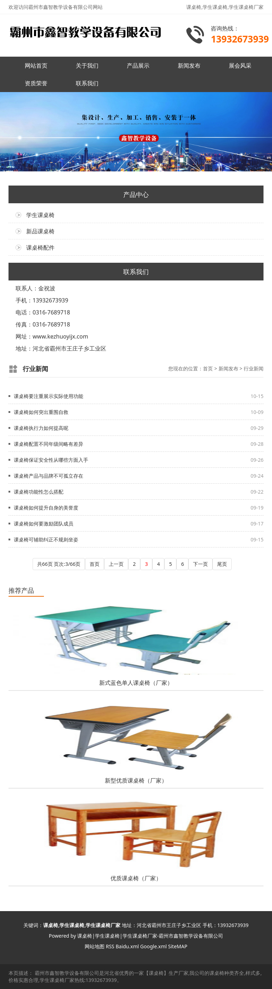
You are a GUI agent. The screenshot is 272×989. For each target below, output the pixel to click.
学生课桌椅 (40, 215)
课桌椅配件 (40, 247)
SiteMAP (177, 946)
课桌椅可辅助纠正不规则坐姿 (46, 539)
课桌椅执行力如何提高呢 (41, 428)
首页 (208, 368)
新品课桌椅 (40, 231)
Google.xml (153, 946)
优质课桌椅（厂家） (136, 878)
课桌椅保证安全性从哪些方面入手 (51, 459)
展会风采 (240, 65)
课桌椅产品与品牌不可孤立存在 (48, 475)
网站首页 (36, 65)
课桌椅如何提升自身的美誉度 (46, 507)
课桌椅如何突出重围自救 (41, 412)
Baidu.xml (127, 946)
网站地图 (94, 946)
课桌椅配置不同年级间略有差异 (48, 443)
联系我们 (87, 83)
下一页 (200, 564)
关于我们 (87, 65)
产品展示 (138, 65)
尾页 (222, 564)
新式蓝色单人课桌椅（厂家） (136, 683)
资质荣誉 (36, 83)
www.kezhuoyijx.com (60, 336)
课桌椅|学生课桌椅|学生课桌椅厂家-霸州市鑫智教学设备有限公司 (150, 935)
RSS (110, 946)
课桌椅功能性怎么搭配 (38, 491)
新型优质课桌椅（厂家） (136, 780)
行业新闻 (254, 368)
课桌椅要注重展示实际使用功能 (48, 396)
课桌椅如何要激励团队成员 (43, 523)
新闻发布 (189, 65)
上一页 (116, 564)
